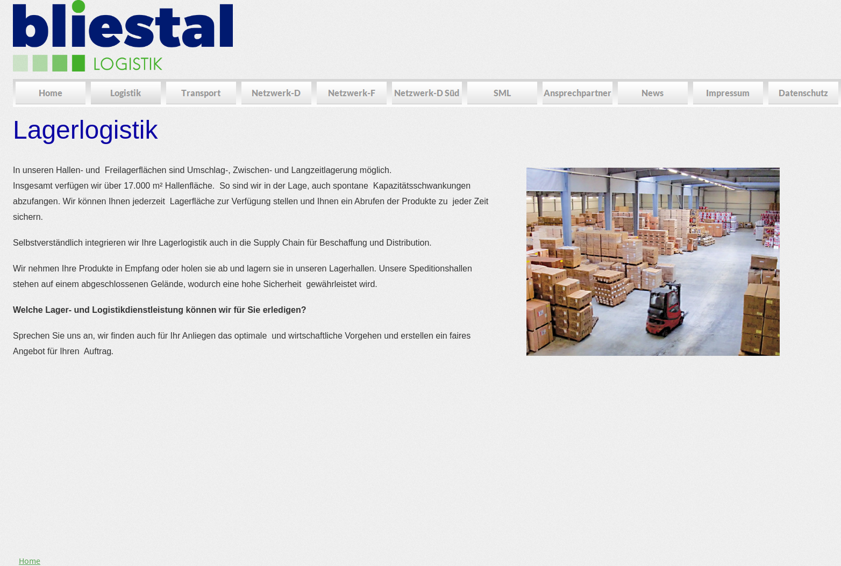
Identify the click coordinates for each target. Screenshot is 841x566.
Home (29, 560)
